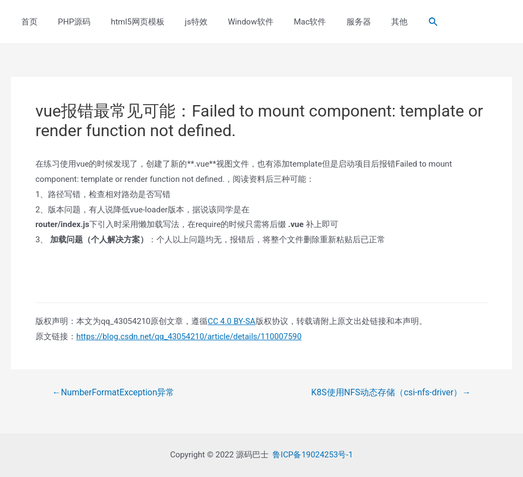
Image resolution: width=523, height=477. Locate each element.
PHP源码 (68, 22)
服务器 (332, 22)
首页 (27, 22)
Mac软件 (287, 22)
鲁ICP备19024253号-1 (312, 455)
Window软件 (232, 22)
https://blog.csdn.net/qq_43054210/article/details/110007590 (189, 336)
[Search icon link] (401, 22)
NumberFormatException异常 (113, 392)
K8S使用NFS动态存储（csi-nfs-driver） (391, 392)
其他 (369, 22)
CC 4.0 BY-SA (232, 321)
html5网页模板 (127, 22)
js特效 (182, 22)
